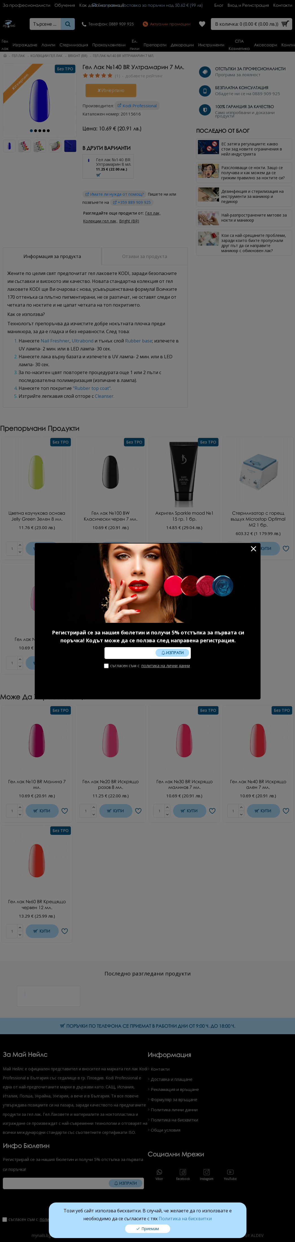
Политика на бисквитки (185, 1217)
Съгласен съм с (147, 665)
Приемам (150, 1227)
